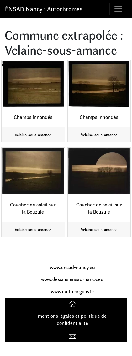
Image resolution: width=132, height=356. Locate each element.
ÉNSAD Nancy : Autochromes (43, 8)
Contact (73, 335)
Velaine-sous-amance (33, 134)
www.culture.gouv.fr (72, 291)
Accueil (73, 303)
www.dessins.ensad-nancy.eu (72, 279)
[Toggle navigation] (118, 9)
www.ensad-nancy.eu (72, 267)
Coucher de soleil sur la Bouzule (33, 208)
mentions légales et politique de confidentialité (72, 319)
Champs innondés (33, 117)
